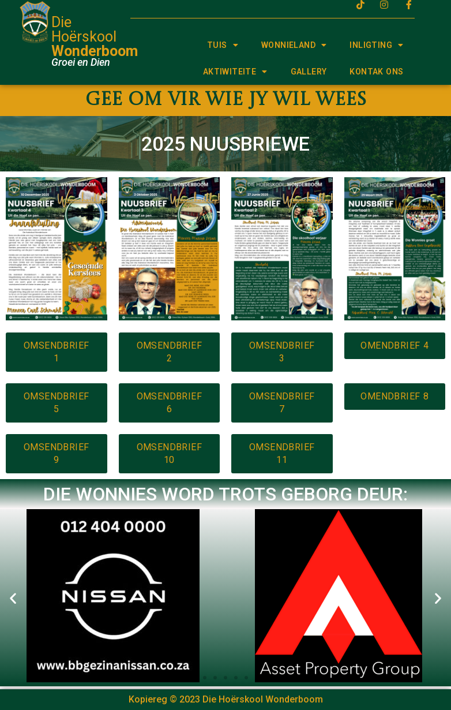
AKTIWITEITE (235, 71)
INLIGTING (376, 45)
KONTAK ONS (376, 71)
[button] (13, 598)
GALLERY (309, 71)
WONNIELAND (293, 45)
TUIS (222, 45)
